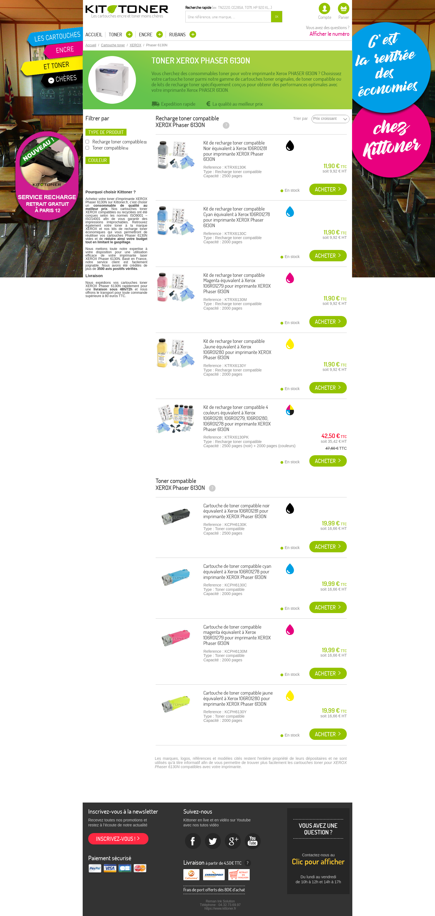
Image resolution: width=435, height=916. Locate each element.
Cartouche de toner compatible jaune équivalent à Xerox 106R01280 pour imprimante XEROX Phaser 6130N (238, 698)
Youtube (253, 841)
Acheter (325, 189)
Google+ (233, 841)
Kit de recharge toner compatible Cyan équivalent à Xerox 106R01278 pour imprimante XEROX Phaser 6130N (236, 217)
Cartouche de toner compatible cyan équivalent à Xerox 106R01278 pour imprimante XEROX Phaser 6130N (237, 571)
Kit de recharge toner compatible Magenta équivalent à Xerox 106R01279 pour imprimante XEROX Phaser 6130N (237, 283)
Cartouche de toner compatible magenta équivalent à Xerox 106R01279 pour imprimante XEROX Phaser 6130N (237, 635)
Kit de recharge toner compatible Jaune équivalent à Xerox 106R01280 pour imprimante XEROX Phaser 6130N (237, 349)
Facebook (193, 841)
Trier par (300, 119)
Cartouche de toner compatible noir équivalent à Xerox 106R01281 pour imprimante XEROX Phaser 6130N (236, 511)
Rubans (178, 34)
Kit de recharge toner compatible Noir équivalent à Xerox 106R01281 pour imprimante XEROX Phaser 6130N (235, 151)
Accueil (93, 34)
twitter (213, 841)
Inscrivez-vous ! (115, 838)
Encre (146, 34)
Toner (116, 34)
